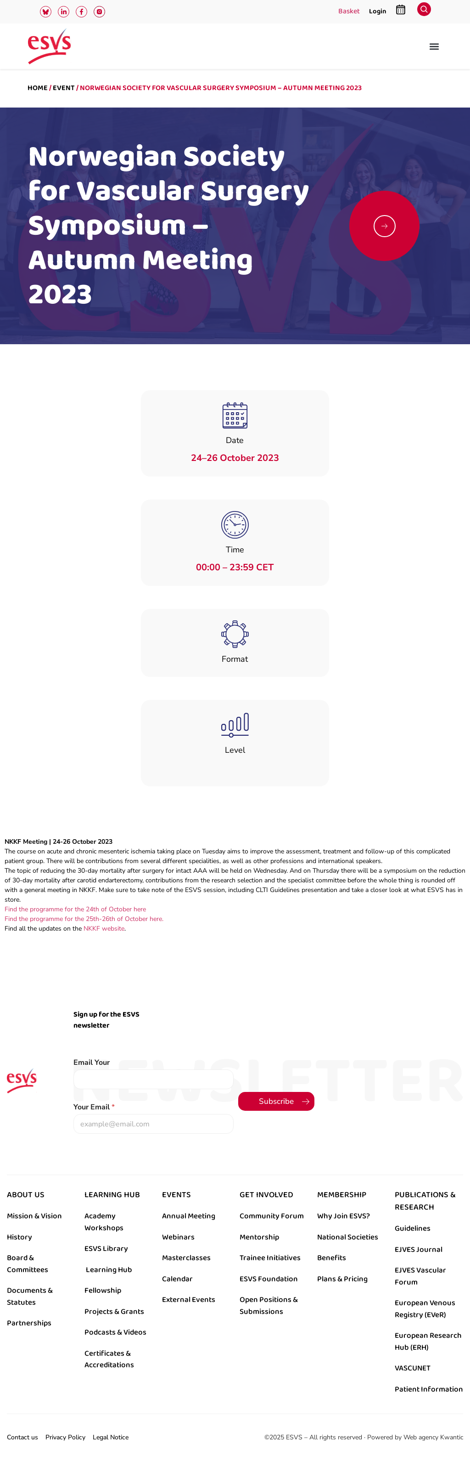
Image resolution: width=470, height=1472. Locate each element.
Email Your (91, 1062)
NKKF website (103, 928)
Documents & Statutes (30, 1296)
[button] (434, 46)
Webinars (178, 1237)
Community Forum (272, 1216)
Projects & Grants (114, 1312)
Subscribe (276, 1101)
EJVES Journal (418, 1250)
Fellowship (102, 1290)
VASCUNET (413, 1368)
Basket (349, 12)
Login (377, 11)
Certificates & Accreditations (109, 1359)
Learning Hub (109, 1270)
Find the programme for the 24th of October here (75, 909)
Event (64, 88)
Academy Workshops (103, 1222)
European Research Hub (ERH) (428, 1341)
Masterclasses (186, 1258)
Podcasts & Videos (115, 1332)
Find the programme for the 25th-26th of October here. (84, 919)
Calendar (177, 1279)
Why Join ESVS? (343, 1216)
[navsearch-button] (424, 11)
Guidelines (413, 1228)
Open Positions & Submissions (269, 1306)
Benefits (331, 1258)
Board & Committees (27, 1264)
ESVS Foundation (269, 1279)
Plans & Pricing (342, 1279)
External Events (188, 1300)
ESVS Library (106, 1249)
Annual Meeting (188, 1216)
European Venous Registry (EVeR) (425, 1309)
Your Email (94, 1107)
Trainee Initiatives (270, 1258)
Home (38, 88)
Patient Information (429, 1389)
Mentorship (259, 1237)
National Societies (347, 1237)
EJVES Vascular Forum (420, 1276)
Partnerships (29, 1323)
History (19, 1237)
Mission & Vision (34, 1216)
